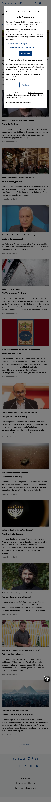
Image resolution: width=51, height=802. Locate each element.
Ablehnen (25, 85)
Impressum (27, 102)
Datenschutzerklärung (24, 74)
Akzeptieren (25, 53)
